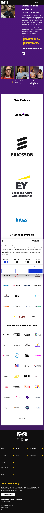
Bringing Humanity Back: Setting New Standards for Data (31, 43)
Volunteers (7, 459)
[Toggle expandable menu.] (38, 2)
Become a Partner (36, 459)
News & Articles (7, 467)
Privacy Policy (3, 509)
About (7, 448)
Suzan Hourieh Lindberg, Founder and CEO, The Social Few (31, 39)
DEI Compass (36, 455)
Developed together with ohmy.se (7, 505)
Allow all (36, 271)
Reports (7, 471)
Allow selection (22, 271)
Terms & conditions (4, 507)
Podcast (7, 474)
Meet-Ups (36, 452)
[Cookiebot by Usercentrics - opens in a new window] (33, 241)
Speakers (22, 459)
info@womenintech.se (5, 501)
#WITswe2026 (22, 452)
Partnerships (36, 448)
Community (7, 455)
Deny (8, 271)
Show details (37, 266)
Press (7, 478)
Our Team (7, 452)
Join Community (8, 494)
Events (22, 448)
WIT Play (22, 455)
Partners (7, 462)
